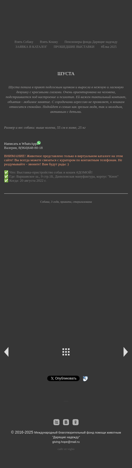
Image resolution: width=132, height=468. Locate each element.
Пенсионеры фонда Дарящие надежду (91, 42)
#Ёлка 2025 (108, 47)
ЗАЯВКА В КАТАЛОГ (31, 47)
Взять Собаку (23, 42)
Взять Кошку (49, 42)
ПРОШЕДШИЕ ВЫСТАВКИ (74, 47)
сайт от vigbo (66, 449)
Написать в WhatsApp (22, 143)
